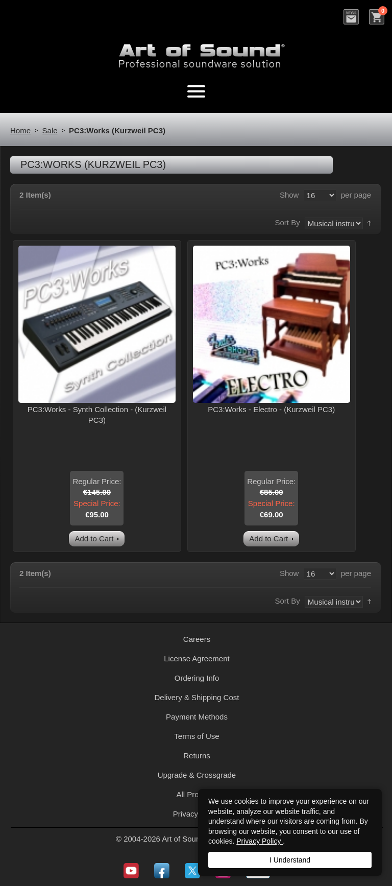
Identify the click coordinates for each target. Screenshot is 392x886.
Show (289, 194)
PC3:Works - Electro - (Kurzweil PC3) (271, 409)
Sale (50, 130)
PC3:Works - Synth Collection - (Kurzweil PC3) (97, 414)
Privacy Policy (259, 841)
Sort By (287, 222)
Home (20, 130)
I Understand (290, 860)
